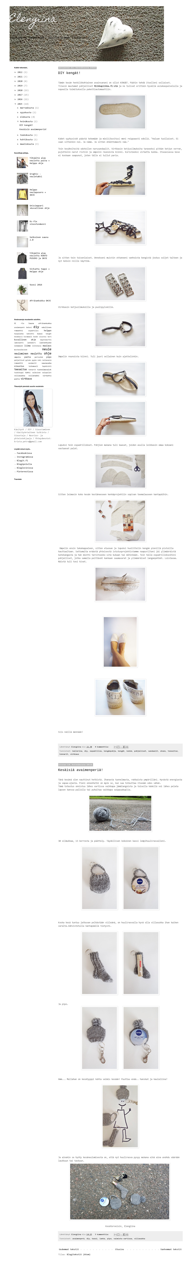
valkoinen (36, 373)
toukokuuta (27, 135)
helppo (47, 331)
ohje (47, 353)
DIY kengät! (69, 73)
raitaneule (46, 360)
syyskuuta (26, 113)
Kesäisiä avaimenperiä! (80, 770)
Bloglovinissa (25, 468)
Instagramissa (25, 457)
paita (27, 357)
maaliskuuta (27, 144)
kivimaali (28, 337)
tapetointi (46, 366)
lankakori (31, 343)
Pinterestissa (25, 472)
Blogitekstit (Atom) (78, 1255)
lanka (102, 1239)
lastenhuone (45, 343)
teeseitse (173, 751)
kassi (94, 1239)
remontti (18, 363)
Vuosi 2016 (36, 285)
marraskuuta (27, 108)
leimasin (18, 346)
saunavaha (46, 363)
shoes (163, 751)
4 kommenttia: (102, 747)
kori (49, 337)
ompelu (17, 357)
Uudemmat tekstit (69, 1249)
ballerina (77, 751)
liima (27, 346)
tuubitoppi (19, 373)
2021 (20, 77)
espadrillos (96, 751)
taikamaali (33, 366)
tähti (28, 373)
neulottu (36, 354)
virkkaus (74, 754)
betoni (29, 327)
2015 (20, 104)
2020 (20, 81)
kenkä (129, 751)
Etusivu (119, 1249)
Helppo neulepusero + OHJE (38, 192)
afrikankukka (44, 323)
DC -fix (19, 323)
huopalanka (19, 334)
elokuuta (25, 117)
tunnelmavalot (44, 370)
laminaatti (19, 343)
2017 (20, 95)
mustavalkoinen (20, 350)
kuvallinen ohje (25, 340)
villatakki (33, 376)
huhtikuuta (27, 140)
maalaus (47, 346)
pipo (109, 1239)
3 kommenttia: (102, 1234)
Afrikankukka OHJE (40, 301)
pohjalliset (140, 751)
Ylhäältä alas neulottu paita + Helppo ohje (40, 161)
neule (46, 349)
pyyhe (34, 360)
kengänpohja (110, 751)
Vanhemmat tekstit (171, 1249)
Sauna (31, 323)
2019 (20, 86)
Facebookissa (24, 453)
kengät (121, 751)
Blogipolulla (24, 464)
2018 (20, 90)
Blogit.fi (22, 461)
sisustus (19, 366)
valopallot (46, 373)
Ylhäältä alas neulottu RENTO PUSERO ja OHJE (38, 256)
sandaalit (153, 751)
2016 (20, 99)
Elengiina (33, 20)
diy (86, 751)
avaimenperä (78, 1239)
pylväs (28, 360)
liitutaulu (36, 346)
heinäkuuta (27, 122)
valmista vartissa (123, 1239)
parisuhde (39, 357)
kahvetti (30, 334)
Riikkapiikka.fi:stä (106, 86)
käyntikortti (45, 340)
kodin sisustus (40, 337)
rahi (39, 360)
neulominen (21, 354)
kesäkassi (18, 337)
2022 (20, 72)
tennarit (63, 754)
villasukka (139, 1239)
